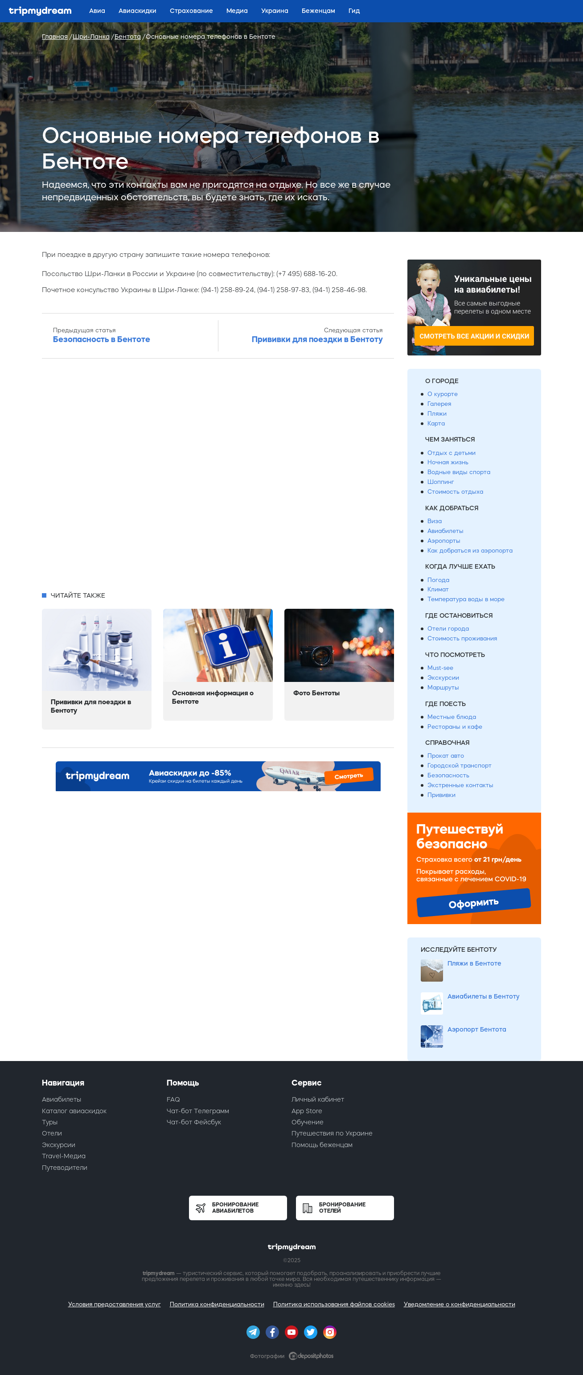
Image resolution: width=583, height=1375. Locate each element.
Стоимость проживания (462, 638)
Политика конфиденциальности (217, 1304)
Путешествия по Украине (332, 1133)
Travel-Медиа (64, 1156)
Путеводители (64, 1167)
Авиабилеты (445, 531)
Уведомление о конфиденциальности (459, 1304)
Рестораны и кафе (454, 727)
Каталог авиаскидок (74, 1111)
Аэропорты (443, 541)
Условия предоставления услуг (114, 1304)
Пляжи (437, 414)
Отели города (448, 629)
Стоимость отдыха (455, 492)
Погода (438, 580)
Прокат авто (445, 756)
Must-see (440, 668)
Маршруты (443, 687)
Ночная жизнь (447, 462)
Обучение (308, 1122)
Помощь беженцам (322, 1145)
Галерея (439, 404)
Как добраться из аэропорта (470, 550)
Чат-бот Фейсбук (194, 1122)
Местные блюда (451, 717)
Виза (434, 521)
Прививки (441, 795)
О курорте (442, 394)
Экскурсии (443, 678)
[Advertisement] (218, 477)
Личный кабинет (318, 1099)
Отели (52, 1133)
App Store (307, 1111)
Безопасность (448, 775)
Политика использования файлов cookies (334, 1304)
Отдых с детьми (451, 453)
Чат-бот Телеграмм (198, 1111)
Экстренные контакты (460, 785)
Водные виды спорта (458, 472)
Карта (436, 423)
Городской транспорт (459, 765)
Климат (438, 589)
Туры (49, 1122)
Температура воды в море (466, 599)
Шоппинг (440, 482)
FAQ (173, 1099)
